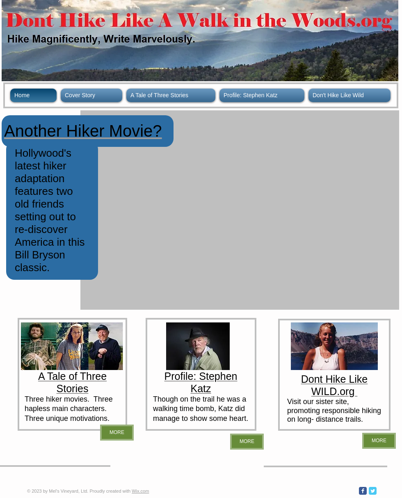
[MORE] (117, 433)
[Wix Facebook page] (363, 491)
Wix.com (140, 491)
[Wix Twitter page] (373, 491)
